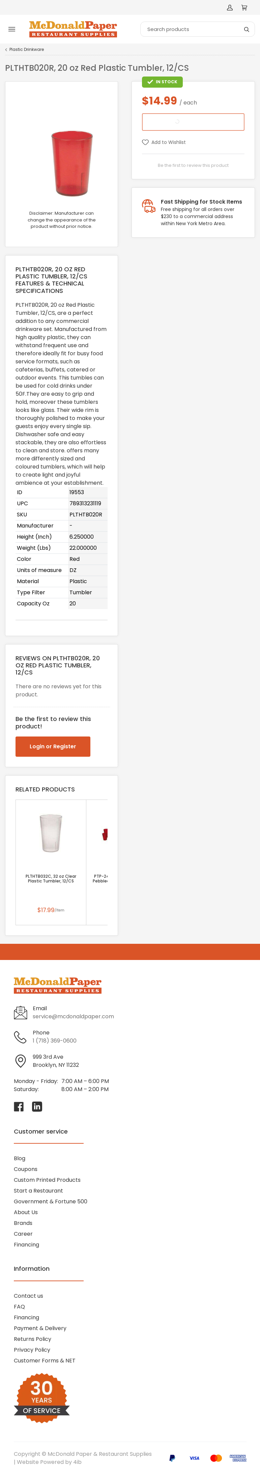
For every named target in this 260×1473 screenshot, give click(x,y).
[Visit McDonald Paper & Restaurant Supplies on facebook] (19, 1107)
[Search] (197, 29)
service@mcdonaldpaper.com (73, 1016)
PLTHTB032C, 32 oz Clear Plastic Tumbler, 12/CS (51, 878)
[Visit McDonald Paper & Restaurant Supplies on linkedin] (37, 1107)
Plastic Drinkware (26, 49)
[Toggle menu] (12, 29)
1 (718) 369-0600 (55, 1041)
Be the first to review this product (193, 165)
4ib (77, 1462)
